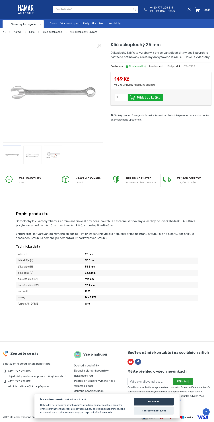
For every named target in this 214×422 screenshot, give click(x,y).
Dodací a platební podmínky (91, 370)
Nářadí (17, 32)
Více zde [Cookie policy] (107, 412)
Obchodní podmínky (86, 365)
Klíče (32, 32)
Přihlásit (183, 381)
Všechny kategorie (23, 24)
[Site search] (92, 9)
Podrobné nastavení (154, 410)
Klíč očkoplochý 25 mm (83, 32)
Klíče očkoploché (52, 32)
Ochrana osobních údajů (89, 391)
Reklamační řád (83, 375)
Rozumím (153, 401)
